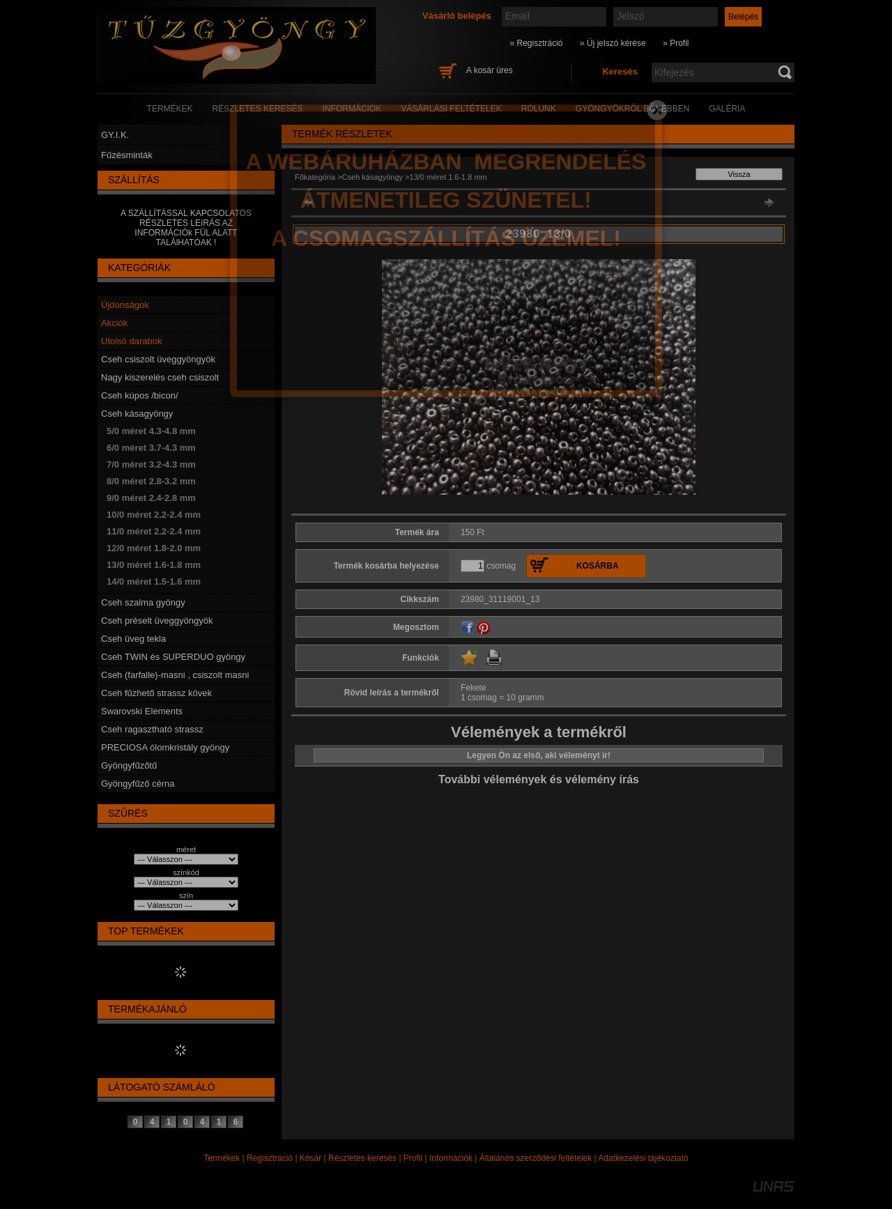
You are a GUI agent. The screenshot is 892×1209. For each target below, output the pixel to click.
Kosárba (597, 566)
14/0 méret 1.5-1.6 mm (154, 581)
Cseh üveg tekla (133, 638)
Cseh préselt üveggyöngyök (157, 620)
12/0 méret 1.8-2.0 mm (154, 548)
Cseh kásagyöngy (137, 413)
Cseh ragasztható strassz (152, 729)
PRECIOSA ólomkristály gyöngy (165, 747)
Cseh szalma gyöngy (143, 602)
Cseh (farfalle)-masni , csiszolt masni (175, 675)
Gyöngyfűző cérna (138, 783)
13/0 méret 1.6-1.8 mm (154, 565)
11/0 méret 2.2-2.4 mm (154, 531)
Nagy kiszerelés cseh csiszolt (160, 377)
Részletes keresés (362, 1158)
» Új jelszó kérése (613, 43)
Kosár (310, 1158)
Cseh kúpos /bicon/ (139, 395)
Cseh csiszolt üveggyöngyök (158, 359)
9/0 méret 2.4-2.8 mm (151, 498)
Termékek (221, 1158)
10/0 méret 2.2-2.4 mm (154, 514)
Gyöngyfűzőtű (129, 765)
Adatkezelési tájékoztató (643, 1158)
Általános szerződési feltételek (535, 1158)
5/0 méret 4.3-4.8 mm (151, 431)
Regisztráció (270, 1158)
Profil (412, 1158)
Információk (450, 1158)
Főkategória (315, 177)
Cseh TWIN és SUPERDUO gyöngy (173, 657)
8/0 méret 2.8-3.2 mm (151, 481)
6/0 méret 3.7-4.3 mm (151, 447)
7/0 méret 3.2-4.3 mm (151, 464)
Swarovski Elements (142, 711)
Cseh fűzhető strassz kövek (156, 693)
